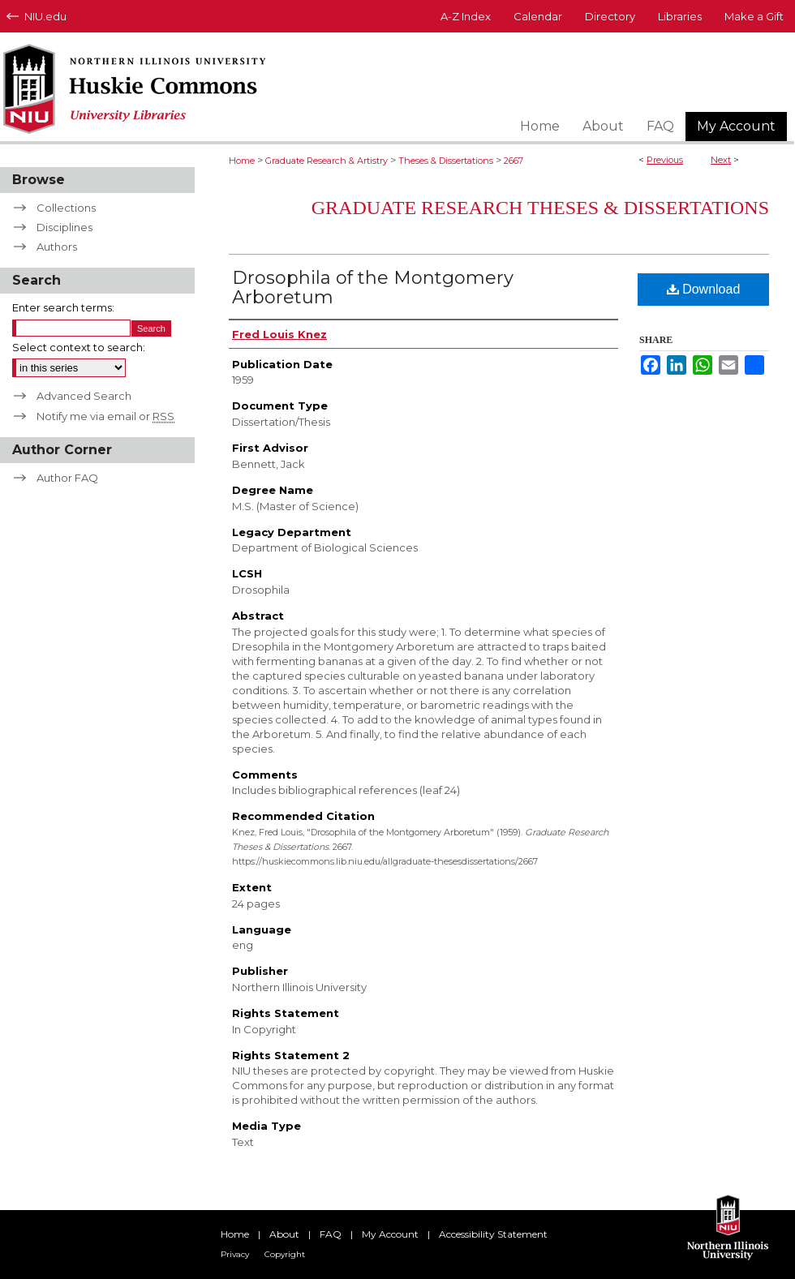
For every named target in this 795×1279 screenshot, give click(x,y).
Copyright (284, 1254)
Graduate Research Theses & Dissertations (540, 207)
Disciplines (64, 227)
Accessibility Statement (493, 1234)
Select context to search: (78, 347)
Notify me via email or (105, 416)
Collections (66, 207)
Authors (57, 246)
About (284, 1234)
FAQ (331, 1234)
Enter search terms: (63, 307)
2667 (513, 160)
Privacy (235, 1254)
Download (704, 289)
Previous (665, 159)
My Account (390, 1234)
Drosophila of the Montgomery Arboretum (373, 287)
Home (242, 160)
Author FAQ (67, 477)
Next (721, 159)
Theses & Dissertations (445, 160)
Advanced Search (84, 395)
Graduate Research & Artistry (326, 160)
